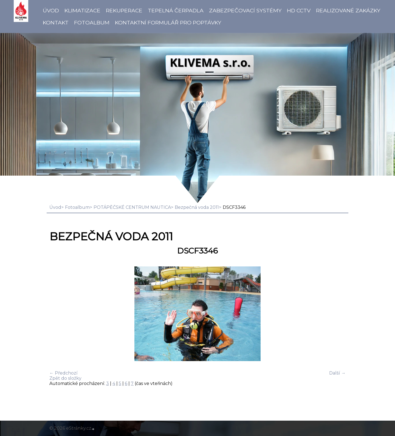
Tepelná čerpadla (176, 10)
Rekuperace (124, 10)
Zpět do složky (65, 378)
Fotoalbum (91, 22)
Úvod (51, 10)
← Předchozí (63, 373)
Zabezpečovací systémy (245, 10)
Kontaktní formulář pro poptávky (168, 22)
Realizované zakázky (348, 10)
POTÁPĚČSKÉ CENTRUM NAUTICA (132, 207)
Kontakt (56, 22)
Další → (337, 373)
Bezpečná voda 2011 (197, 207)
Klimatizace (82, 10)
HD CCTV (299, 10)
